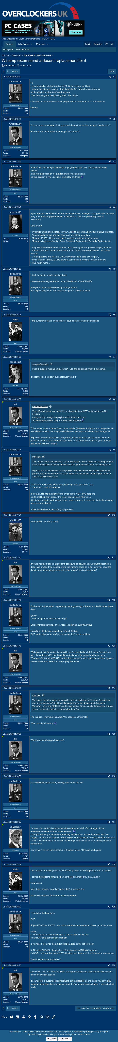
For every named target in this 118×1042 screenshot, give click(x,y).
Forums (9, 44)
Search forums (23, 49)
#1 (114, 76)
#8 (114, 399)
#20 (113, 965)
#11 (113, 558)
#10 (113, 515)
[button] (32, 44)
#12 (113, 600)
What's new (23, 44)
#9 (114, 450)
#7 (114, 357)
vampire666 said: (40, 364)
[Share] (110, 77)
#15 (113, 734)
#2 (114, 119)
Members (40, 44)
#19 (113, 907)
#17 (113, 822)
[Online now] (3, 402)
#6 (114, 315)
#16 (113, 776)
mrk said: (36, 457)
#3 (114, 161)
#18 (113, 864)
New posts (8, 49)
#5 (114, 269)
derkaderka (9, 65)
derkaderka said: (40, 406)
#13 (113, 646)
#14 (113, 688)
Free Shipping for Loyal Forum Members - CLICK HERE (28, 38)
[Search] (112, 44)
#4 (114, 207)
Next (14, 71)
